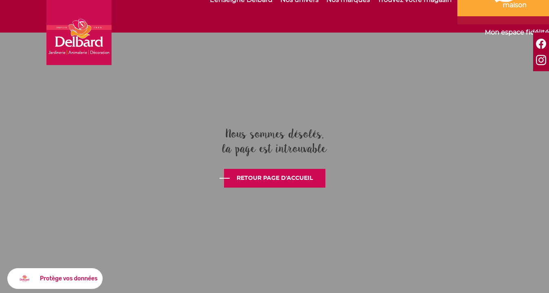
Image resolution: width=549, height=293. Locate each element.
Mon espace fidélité (517, 32)
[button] (55, 278)
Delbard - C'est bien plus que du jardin (79, 32)
